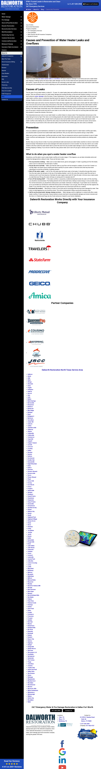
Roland (30, 635)
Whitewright (31, 694)
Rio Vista (30, 629)
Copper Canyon (32, 443)
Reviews (4, 67)
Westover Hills (32, 688)
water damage (39, 96)
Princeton (31, 616)
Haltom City (31, 511)
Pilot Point (31, 608)
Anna (29, 385)
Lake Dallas (31, 545)
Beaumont (31, 405)
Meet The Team (6, 58)
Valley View (31, 671)
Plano (29, 610)
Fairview (30, 469)
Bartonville (31, 403)
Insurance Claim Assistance (10, 46)
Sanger (30, 645)
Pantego (30, 605)
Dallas (29, 450)
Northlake (31, 597)
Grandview (31, 498)
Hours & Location (6, 90)
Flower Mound (32, 477)
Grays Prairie (32, 502)
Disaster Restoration (8, 25)
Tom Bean (31, 664)
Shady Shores (32, 648)
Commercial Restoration (9, 40)
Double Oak (31, 460)
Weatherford (31, 681)
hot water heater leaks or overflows (49, 78)
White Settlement (33, 690)
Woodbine (31, 700)
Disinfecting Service (8, 34)
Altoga (30, 382)
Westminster (31, 685)
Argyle (30, 387)
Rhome (30, 624)
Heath (29, 515)
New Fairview (32, 589)
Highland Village (32, 519)
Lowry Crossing (32, 563)
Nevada (30, 587)
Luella (29, 566)
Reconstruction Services (9, 28)
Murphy (30, 584)
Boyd (29, 414)
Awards (4, 70)
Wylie (29, 702)
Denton (30, 454)
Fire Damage (5, 19)
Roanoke (30, 631)
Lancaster (31, 549)
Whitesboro (31, 692)
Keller (29, 538)
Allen (29, 380)
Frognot (30, 488)
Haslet (29, 513)
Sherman (30, 650)
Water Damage (6, 16)
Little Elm (30, 561)
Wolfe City (31, 698)
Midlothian (31, 576)
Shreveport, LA (32, 652)
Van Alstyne (31, 673)
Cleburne (30, 429)
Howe (29, 523)
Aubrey (30, 391)
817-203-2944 (76, 4)
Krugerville (31, 542)
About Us (36, 9)
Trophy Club (31, 667)
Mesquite (30, 574)
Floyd (29, 479)
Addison (30, 374)
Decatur (30, 452)
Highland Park (32, 517)
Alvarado (30, 384)
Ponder (30, 612)
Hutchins (30, 526)
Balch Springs (32, 401)
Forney (30, 483)
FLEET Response (6, 93)
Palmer (30, 599)
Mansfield (30, 568)
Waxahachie (31, 679)
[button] (21, 16)
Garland (30, 492)
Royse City (31, 639)
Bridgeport (31, 416)
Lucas (29, 565)
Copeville (30, 439)
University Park (32, 669)
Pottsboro (31, 614)
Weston (30, 686)
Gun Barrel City (32, 507)
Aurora (30, 393)
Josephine (31, 530)
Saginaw (30, 643)
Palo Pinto (31, 601)
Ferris (29, 475)
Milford (30, 578)
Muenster (30, 582)
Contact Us (68, 710)
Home (28, 9)
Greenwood (31, 505)
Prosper (30, 618)
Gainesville (31, 490)
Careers (4, 49)
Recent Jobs (5, 82)
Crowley (30, 448)
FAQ (3, 79)
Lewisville (31, 557)
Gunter (30, 509)
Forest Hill (31, 481)
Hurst (29, 525)
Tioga (29, 662)
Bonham (30, 412)
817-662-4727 (90, 725)
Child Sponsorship (7, 87)
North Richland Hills (33, 595)
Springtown (31, 656)
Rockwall (30, 633)
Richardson (31, 625)
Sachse (30, 641)
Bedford (30, 406)
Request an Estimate (90, 4)
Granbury (30, 494)
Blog (42, 9)
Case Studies (5, 73)
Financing (4, 84)
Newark (30, 593)
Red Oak (30, 622)
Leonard (30, 555)
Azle (29, 397)
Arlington (30, 389)
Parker (30, 606)
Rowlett (30, 637)
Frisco (29, 486)
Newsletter (5, 76)
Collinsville (31, 435)
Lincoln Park (31, 559)
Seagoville (31, 646)
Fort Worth (31, 485)
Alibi (29, 378)
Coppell (30, 441)
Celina (29, 425)
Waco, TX (61, 719)
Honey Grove (31, 521)
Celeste (30, 424)
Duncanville (31, 462)
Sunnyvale (31, 658)
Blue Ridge (31, 410)
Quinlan (30, 620)
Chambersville (32, 427)
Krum (29, 544)
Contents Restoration (8, 37)
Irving (29, 528)
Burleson (30, 418)
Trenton (30, 665)
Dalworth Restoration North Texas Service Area (62, 370)
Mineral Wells (32, 580)
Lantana (30, 551)
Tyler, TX (61, 717)
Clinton (30, 431)
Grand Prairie (32, 496)
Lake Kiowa (31, 547)
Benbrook (30, 408)
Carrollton (31, 420)
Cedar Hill (30, 422)
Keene (29, 536)
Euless (30, 467)
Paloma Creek (32, 603)
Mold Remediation (7, 31)
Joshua (30, 532)
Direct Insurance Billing (8, 61)
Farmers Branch (32, 471)
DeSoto (30, 456)
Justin (29, 534)
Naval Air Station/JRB (34, 585)
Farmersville (31, 473)
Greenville (31, 504)
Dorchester (31, 458)
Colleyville (31, 433)
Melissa (30, 572)
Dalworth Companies (7, 55)
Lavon (29, 553)
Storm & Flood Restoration (10, 22)
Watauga (30, 677)
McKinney (30, 570)
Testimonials (5, 64)
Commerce (31, 437)
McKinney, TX (63, 721)
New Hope (31, 591)
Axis (29, 395)
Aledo (29, 376)
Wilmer (30, 696)
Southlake (31, 654)
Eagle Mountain (32, 464)
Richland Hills (31, 627)
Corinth (30, 445)
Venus (29, 675)
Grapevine (31, 500)
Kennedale (31, 540)
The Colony (31, 660)
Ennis (29, 465)
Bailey (29, 399)
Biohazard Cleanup (7, 43)
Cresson (30, 446)
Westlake (30, 683)
